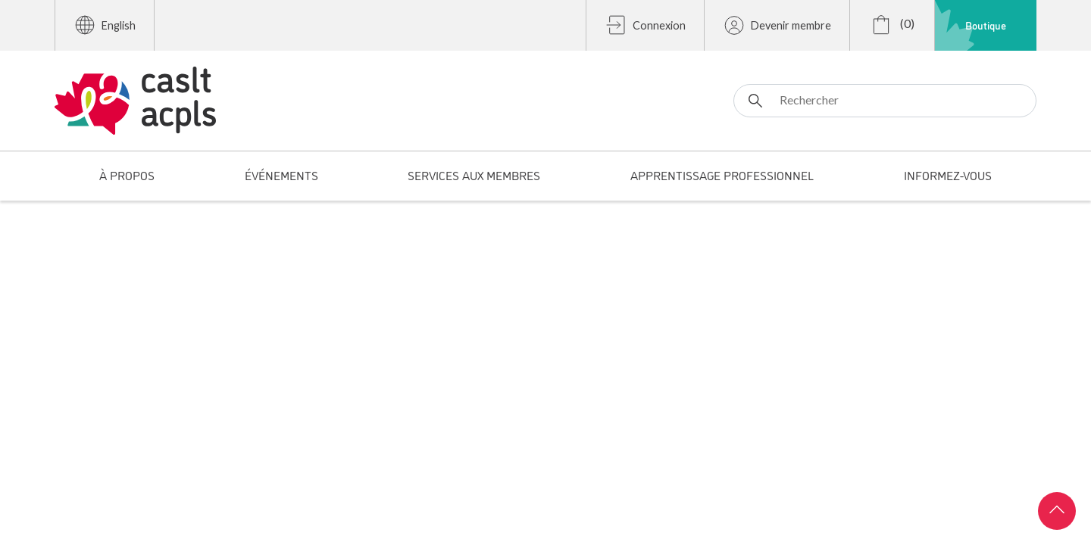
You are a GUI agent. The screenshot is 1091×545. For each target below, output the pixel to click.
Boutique (985, 25)
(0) (892, 25)
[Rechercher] (884, 100)
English (104, 25)
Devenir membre (777, 25)
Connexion (645, 25)
